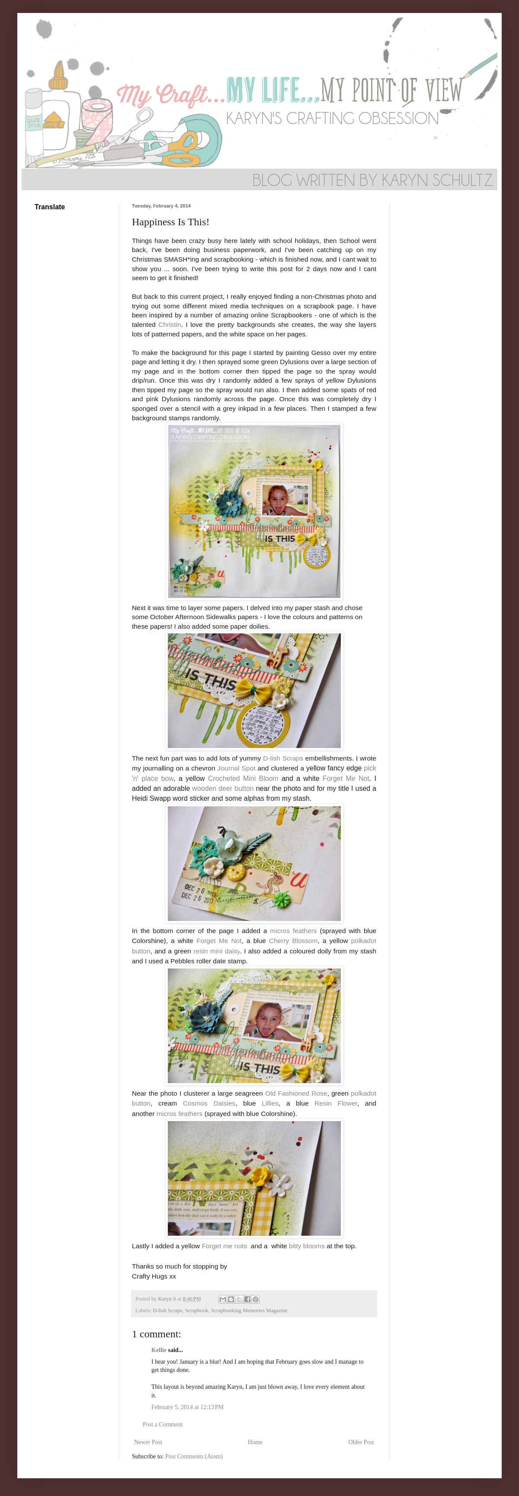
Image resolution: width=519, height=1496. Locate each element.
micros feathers (293, 930)
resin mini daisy (216, 951)
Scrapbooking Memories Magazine (249, 1310)
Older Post (362, 1442)
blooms (314, 1246)
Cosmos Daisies (209, 1103)
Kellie (159, 1350)
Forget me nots (224, 1246)
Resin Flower (335, 1103)
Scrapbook (196, 1310)
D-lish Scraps (283, 758)
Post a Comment (163, 1424)
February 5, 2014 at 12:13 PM (187, 1407)
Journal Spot (237, 768)
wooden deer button (222, 788)
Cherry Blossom (293, 940)
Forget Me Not (346, 778)
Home (255, 1442)
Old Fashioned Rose (296, 1093)
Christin (169, 324)
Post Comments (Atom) (194, 1456)
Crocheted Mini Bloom (243, 778)
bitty (296, 1246)
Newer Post (148, 1442)
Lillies (270, 1103)
